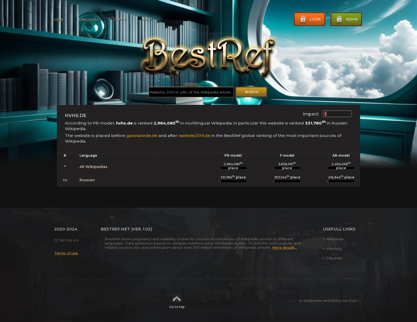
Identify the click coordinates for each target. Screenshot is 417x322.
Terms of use (66, 253)
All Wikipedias (93, 166)
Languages (89, 20)
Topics (120, 20)
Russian (87, 180)
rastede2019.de (194, 135)
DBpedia (332, 258)
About (146, 20)
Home (59, 20)
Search (251, 92)
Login (309, 19)
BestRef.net (115, 228)
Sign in (346, 19)
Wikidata (332, 248)
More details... (284, 247)
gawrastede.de (141, 135)
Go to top (177, 300)
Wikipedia (333, 239)
